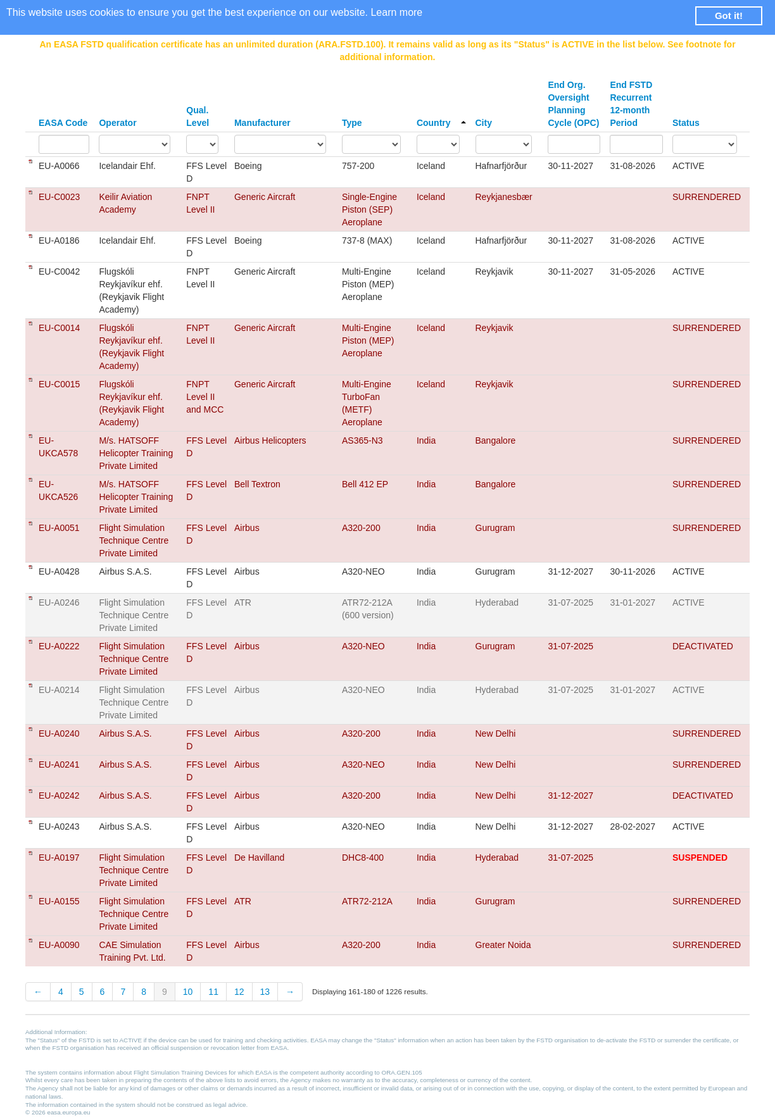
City (484, 123)
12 (239, 992)
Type (352, 123)
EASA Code (63, 123)
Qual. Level (197, 116)
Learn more (396, 12)
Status (686, 123)
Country (441, 123)
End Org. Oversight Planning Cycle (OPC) (573, 104)
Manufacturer (262, 123)
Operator (117, 123)
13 (265, 992)
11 (213, 992)
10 (188, 992)
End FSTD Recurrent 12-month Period (631, 104)
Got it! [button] (729, 15)
